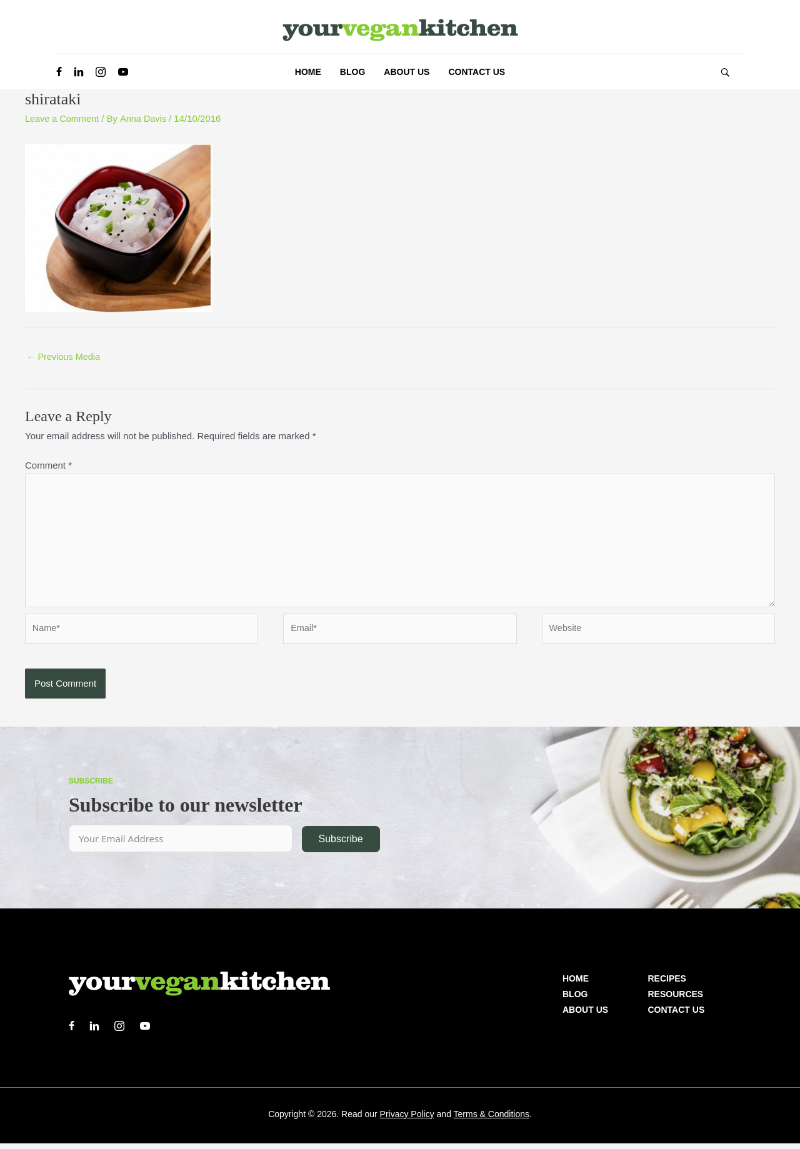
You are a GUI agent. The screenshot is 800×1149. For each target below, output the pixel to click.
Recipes (667, 984)
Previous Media (64, 357)
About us (585, 1015)
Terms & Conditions (491, 1120)
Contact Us (676, 1015)
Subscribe (340, 844)
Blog (575, 1000)
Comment (48, 465)
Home (575, 984)
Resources (676, 1000)
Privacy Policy (407, 1120)
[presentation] (120, 697)
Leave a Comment (63, 118)
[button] (725, 72)
